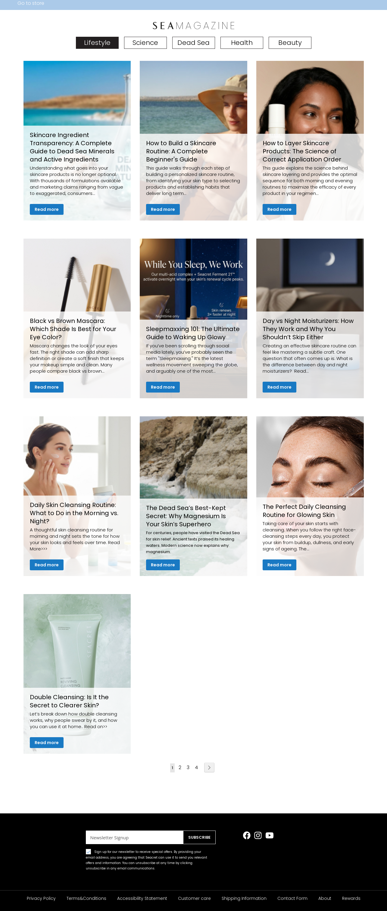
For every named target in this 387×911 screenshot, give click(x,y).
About (324, 898)
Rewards (351, 898)
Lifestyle (97, 42)
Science (145, 42)
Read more (47, 209)
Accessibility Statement (142, 898)
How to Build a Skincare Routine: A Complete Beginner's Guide (181, 151)
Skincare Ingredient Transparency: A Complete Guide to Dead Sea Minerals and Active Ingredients (72, 147)
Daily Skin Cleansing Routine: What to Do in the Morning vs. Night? (74, 513)
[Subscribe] (198, 837)
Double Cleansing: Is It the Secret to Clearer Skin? (69, 701)
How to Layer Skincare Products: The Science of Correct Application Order (302, 151)
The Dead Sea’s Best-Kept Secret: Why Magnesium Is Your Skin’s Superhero (186, 516)
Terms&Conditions (86, 898)
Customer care (194, 898)
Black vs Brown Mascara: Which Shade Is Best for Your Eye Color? (73, 329)
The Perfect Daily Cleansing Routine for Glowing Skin (304, 510)
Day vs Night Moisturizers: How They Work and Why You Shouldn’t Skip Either (308, 329)
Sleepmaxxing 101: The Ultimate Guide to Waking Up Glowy (193, 333)
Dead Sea (193, 42)
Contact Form (292, 898)
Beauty (290, 42)
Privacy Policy (41, 898)
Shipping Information (244, 898)
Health (242, 42)
